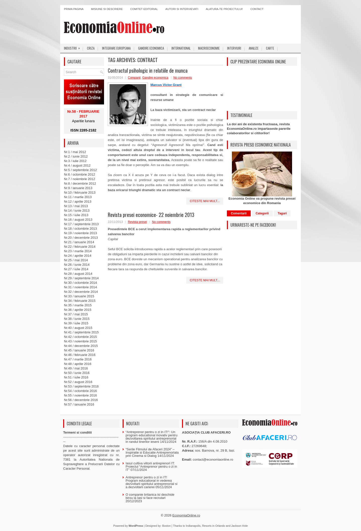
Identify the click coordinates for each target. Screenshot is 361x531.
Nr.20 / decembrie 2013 (81, 237)
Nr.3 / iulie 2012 (75, 161)
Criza (91, 48)
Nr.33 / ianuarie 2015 (79, 296)
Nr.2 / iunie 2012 (76, 156)
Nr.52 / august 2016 (78, 382)
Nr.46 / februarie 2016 (80, 355)
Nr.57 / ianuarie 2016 (79, 404)
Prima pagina (73, 9)
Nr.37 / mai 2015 (76, 314)
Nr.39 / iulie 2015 (76, 323)
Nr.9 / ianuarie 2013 (78, 188)
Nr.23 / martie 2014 (78, 251)
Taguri (282, 213)
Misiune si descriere (107, 9)
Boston (166, 525)
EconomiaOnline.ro (186, 515)
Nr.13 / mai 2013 (76, 206)
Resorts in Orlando (213, 525)
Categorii (262, 213)
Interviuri (234, 48)
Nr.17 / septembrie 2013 (81, 224)
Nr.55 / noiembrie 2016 (80, 395)
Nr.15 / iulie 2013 (76, 215)
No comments (182, 77)
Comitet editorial (144, 9)
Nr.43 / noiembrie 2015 (80, 341)
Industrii (73, 47)
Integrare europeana (116, 48)
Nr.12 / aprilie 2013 (77, 201)
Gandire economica (151, 48)
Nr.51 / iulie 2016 (76, 377)
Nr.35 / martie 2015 (78, 305)
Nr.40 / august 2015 (78, 328)
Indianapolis (193, 525)
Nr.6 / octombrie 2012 (79, 174)
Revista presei (137, 222)
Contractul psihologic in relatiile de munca (148, 70)
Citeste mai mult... (205, 201)
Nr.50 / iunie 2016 (76, 373)
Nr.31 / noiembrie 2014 (80, 287)
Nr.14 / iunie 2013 (76, 210)
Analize (253, 48)
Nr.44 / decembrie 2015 (81, 346)
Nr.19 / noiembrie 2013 (80, 233)
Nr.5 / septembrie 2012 (80, 170)
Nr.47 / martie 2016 (78, 359)
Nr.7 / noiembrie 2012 (79, 179)
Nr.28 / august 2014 (78, 274)
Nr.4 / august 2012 (77, 165)
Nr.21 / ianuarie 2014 (79, 242)
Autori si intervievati (181, 9)
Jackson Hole (239, 525)
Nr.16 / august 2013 (78, 219)
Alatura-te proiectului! (224, 9)
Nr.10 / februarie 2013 (80, 192)
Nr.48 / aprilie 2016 (77, 364)
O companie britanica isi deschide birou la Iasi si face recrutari (150, 496)
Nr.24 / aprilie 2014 (77, 255)
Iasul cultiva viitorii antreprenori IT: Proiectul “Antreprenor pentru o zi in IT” (151, 466)
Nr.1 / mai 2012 (75, 152)
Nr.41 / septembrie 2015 (81, 332)
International (181, 48)
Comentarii (239, 213)
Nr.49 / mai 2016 (76, 368)
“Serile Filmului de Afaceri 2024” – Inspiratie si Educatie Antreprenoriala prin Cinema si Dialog (152, 452)
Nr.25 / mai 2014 (76, 260)
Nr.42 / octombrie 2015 (80, 337)
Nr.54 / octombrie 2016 (80, 391)
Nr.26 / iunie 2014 (76, 265)
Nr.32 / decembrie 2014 (81, 292)
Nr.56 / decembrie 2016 (81, 400)
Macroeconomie (209, 48)
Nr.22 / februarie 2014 (80, 246)
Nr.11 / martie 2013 (78, 197)
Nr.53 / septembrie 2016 (81, 386)
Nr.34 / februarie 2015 (80, 301)
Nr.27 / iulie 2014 (76, 269)
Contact (256, 9)
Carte (270, 48)
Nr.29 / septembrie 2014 (81, 278)
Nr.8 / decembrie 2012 (80, 183)
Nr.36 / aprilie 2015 (77, 310)
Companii (134, 77)
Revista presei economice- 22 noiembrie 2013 (151, 214)
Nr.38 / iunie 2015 (76, 319)
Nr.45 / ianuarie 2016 (79, 350)
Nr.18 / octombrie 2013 (80, 228)
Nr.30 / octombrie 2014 (80, 283)
